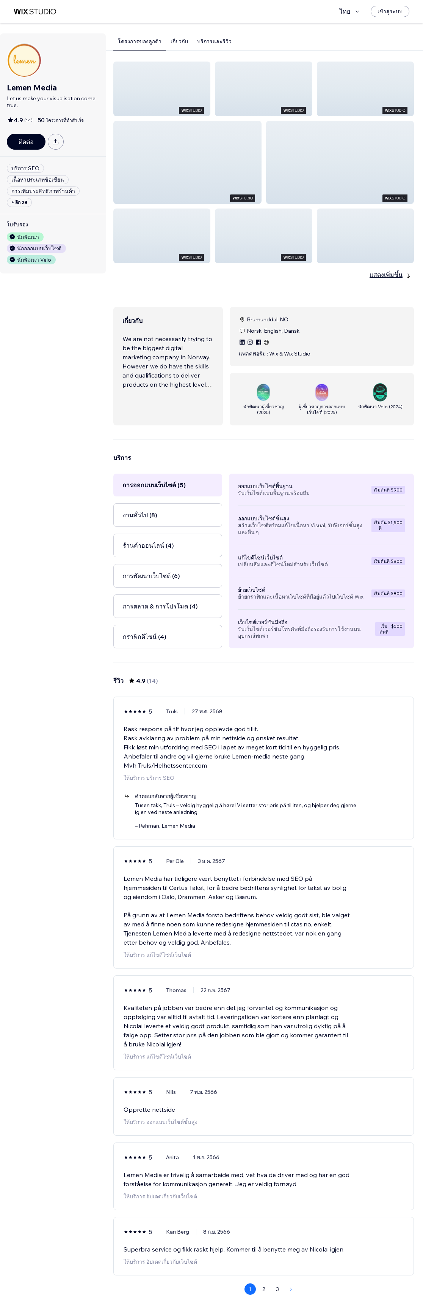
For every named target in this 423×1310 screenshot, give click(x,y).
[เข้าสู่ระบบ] (390, 11)
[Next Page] (291, 1234)
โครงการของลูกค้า (139, 41)
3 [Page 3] (277, 1234)
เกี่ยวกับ (179, 41)
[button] (161, 89)
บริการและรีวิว (214, 41)
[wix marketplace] (35, 11)
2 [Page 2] (263, 1234)
